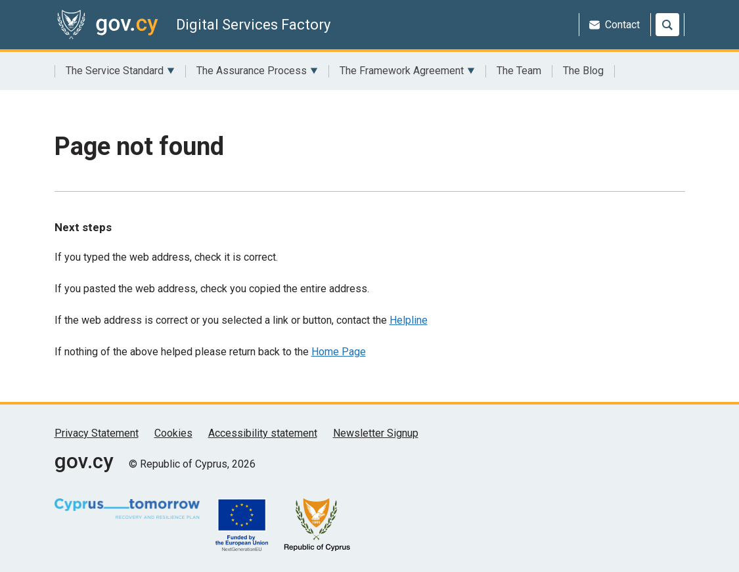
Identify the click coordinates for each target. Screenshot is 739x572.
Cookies (173, 433)
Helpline (409, 320)
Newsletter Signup (375, 433)
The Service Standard (120, 71)
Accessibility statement (262, 433)
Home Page (338, 351)
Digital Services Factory (253, 24)
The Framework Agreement (407, 71)
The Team (519, 70)
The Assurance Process (257, 71)
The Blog (583, 70)
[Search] (667, 24)
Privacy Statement (97, 433)
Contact (614, 24)
